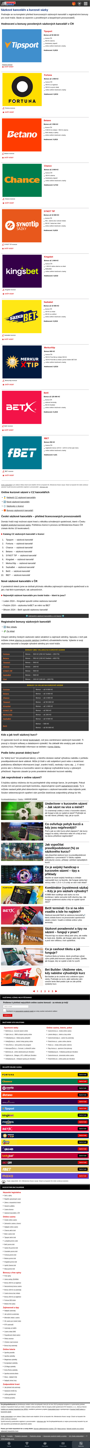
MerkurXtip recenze (11, 380)
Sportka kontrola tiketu (11, 1373)
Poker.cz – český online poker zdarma (60, 1045)
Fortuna (48, 75)
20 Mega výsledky (10, 1366)
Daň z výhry (8, 1195)
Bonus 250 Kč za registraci (12, 1297)
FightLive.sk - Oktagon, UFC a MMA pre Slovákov (20, 1055)
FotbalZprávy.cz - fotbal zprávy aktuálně (17, 1038)
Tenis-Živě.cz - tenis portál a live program (18, 1045)
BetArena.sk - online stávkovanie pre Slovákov (19, 1052)
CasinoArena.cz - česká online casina (59, 1031)
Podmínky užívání (35, 1436)
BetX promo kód (9, 1244)
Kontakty (10, 1436)
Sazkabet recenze (10, 335)
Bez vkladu (12, 627)
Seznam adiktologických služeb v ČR (45, 1428)
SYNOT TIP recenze (10, 244)
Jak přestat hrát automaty (12, 1387)
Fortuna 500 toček (10, 1300)
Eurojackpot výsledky (11, 1363)
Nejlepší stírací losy (10, 1380)
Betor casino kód (9, 1234)
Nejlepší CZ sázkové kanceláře (21, 497)
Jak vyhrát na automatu (11, 1314)
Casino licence (8, 1209)
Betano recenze (9, 153)
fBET (46, 438)
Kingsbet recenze (10, 290)
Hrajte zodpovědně (6, 485)
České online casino (10, 1220)
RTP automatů (8, 1324)
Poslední (56, 991)
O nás (3, 1436)
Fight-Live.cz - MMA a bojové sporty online (18, 1034)
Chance (48, 166)
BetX (46, 393)
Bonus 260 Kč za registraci (12, 1283)
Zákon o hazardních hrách (12, 1202)
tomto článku (54, 747)
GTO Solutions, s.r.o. (7, 1439)
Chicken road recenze (11, 1342)
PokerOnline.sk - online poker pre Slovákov (61, 1059)
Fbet (5, 679)
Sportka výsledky (9, 1356)
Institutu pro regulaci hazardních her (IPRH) (14, 1409)
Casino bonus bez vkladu (12, 1293)
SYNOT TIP (49, 211)
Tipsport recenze (7, 65)
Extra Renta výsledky (11, 1370)
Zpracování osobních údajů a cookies (55, 1436)
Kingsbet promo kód (10, 1262)
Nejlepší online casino (11, 1227)
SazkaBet (7, 675)
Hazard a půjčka (9, 1206)
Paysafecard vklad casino (12, 1335)
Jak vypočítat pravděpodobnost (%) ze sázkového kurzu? (62, 848)
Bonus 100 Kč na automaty (12, 1290)
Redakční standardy (21, 1436)
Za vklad (11, 631)
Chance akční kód (10, 1230)
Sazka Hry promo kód (11, 1248)
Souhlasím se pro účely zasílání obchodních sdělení (31, 1011)
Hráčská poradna (9, 1398)
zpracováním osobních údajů (24, 1011)
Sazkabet (48, 302)
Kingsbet (48, 257)
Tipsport (48, 31)
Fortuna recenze (10, 108)
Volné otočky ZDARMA (11, 1279)
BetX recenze (8, 426)
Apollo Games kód (10, 1265)
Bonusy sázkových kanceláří (20, 510)
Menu (85, 3)
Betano (47, 120)
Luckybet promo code (11, 1241)
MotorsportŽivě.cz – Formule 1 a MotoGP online (20, 1048)
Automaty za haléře (10, 1328)
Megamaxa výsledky (10, 1359)
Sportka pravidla (9, 1352)
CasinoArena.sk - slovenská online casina (61, 1055)
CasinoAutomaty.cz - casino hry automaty (61, 1038)
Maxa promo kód (9, 1269)
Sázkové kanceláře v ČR (12, 1213)
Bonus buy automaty (10, 1345)
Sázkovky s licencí (15, 506)
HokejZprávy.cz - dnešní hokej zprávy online (19, 1041)
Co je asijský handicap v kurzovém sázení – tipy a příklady (62, 870)
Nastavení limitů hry (10, 1391)
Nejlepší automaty (10, 1310)
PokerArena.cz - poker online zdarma (59, 1041)
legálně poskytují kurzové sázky (16, 525)
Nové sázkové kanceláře (18, 502)
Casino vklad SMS (10, 1331)
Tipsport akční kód (10, 1237)
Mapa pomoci (61, 1428)
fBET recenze (9, 471)
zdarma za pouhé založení (27, 640)
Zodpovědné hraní (53, 1409)
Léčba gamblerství (10, 1394)
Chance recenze (10, 199)
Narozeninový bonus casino (13, 1286)
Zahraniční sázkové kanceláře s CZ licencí (45, 616)
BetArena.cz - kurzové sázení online (16, 1031)
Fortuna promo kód (10, 1255)
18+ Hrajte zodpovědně (76, 1436)
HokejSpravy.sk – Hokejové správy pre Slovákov (20, 1059)
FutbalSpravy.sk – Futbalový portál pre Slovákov (63, 1052)
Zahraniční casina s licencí (12, 1223)
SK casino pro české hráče (12, 1321)
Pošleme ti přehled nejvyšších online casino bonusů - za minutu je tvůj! (35, 1002)
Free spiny (7, 1276)
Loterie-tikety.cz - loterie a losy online (59, 1034)
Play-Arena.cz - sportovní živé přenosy (60, 1048)
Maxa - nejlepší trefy (10, 1377)
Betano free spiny (9, 1304)
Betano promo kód (10, 1258)
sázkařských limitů (69, 786)
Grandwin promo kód (10, 1251)
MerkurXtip (49, 347)
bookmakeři (34, 740)
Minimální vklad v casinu (12, 1317)
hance (6, 667)
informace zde (44, 487)
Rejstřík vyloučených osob (12, 1199)
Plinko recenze (9, 1338)
